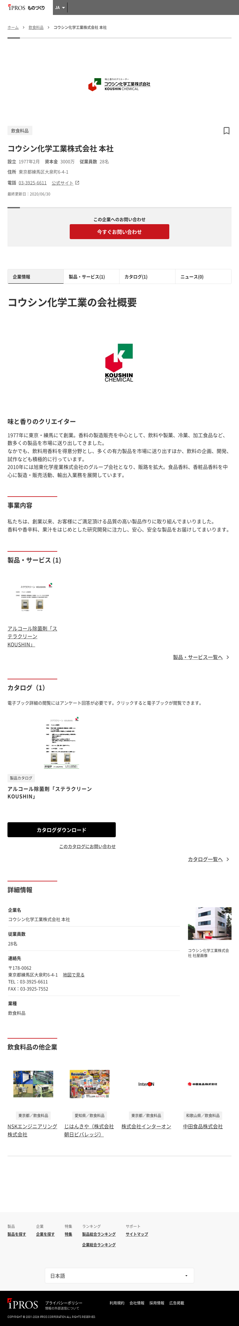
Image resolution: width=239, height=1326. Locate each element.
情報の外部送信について (62, 1308)
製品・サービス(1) (87, 276)
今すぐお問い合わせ (119, 231)
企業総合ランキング (99, 1245)
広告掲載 (176, 1303)
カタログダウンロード (62, 829)
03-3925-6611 (33, 182)
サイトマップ (137, 1234)
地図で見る (74, 974)
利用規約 (117, 1303)
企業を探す (45, 1234)
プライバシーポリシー (63, 1303)
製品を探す (16, 1234)
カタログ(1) (136, 276)
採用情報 (156, 1303)
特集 (68, 1234)
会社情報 (136, 1303)
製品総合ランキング (99, 1234)
